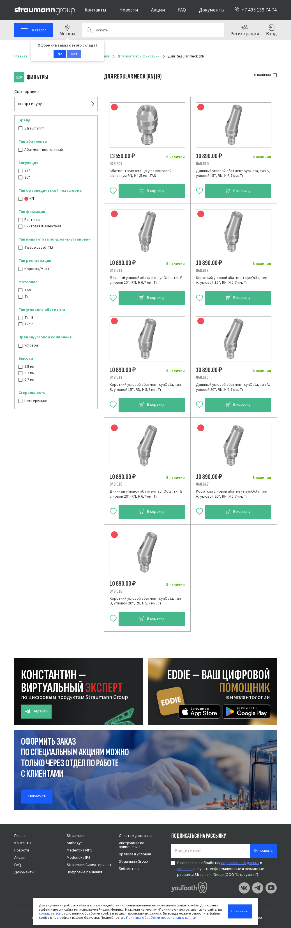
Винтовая (32, 220)
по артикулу (30, 104)
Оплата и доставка (135, 836)
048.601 (116, 164)
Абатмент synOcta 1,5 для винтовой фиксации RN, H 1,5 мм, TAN (141, 173)
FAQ (182, 9)
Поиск (89, 30)
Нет (74, 54)
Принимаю (239, 911)
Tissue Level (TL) (38, 247)
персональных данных (240, 863)
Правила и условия (135, 854)
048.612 (202, 270)
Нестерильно (35, 401)
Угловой (31, 345)
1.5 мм (29, 367)
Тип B (29, 317)
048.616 (116, 484)
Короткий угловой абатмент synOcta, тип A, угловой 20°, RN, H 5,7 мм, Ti (231, 494)
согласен (185, 869)
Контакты (95, 9)
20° (27, 177)
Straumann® (34, 128)
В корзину (151, 191)
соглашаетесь (50, 913)
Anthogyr (74, 843)
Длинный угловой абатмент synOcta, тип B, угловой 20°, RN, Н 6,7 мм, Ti (147, 494)
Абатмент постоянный (43, 150)
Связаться (37, 796)
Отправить (263, 850)
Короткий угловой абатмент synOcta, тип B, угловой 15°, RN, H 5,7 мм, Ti (145, 387)
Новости (128, 9)
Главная (20, 836)
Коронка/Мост (37, 269)
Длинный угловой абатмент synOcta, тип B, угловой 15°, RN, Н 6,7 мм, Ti (147, 280)
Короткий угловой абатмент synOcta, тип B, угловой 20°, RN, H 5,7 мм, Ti (145, 601)
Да (59, 54)
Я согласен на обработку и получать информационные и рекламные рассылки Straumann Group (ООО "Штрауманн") (220, 869)
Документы (212, 9)
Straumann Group (133, 861)
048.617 (202, 484)
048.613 (116, 377)
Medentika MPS (80, 850)
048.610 (202, 164)
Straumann (76, 836)
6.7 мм (29, 379)
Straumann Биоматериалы (89, 865)
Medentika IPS (79, 857)
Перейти (36, 711)
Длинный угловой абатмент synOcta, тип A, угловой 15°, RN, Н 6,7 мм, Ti (233, 173)
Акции (158, 9)
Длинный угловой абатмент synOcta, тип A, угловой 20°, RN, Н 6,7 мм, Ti (233, 387)
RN (29, 198)
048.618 (116, 591)
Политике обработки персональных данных (161, 917)
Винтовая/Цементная (42, 226)
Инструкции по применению (131, 845)
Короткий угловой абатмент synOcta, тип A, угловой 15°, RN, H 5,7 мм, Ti (231, 280)
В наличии (262, 75)
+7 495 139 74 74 (255, 9)
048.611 (116, 270)
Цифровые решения (84, 872)
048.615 (202, 377)
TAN (27, 290)
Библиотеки (129, 869)
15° (27, 171)
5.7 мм (29, 373)
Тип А (29, 324)
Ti (26, 296)
